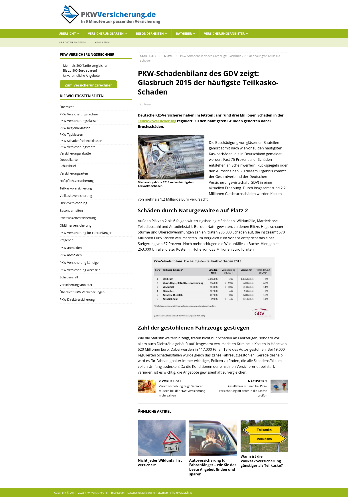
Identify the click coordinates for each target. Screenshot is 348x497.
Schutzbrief (68, 166)
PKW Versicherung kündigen (80, 262)
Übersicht (67, 33)
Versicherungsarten (106, 33)
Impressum (118, 493)
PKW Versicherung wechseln (80, 270)
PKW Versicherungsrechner (79, 114)
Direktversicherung (73, 203)
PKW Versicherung (96, 493)
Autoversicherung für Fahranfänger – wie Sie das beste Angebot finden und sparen (212, 467)
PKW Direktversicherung (77, 299)
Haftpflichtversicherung (77, 181)
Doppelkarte (69, 159)
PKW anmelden (71, 247)
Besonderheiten (150, 33)
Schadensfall (69, 277)
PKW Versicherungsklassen (79, 121)
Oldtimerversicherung (75, 225)
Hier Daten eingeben (72, 42)
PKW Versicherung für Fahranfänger (86, 233)
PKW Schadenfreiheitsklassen (81, 141)
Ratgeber (184, 33)
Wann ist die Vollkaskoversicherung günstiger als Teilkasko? (262, 461)
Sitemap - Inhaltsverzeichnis (175, 493)
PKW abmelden (71, 255)
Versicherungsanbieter (224, 33)
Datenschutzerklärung (141, 493)
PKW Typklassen (71, 134)
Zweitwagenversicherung (78, 218)
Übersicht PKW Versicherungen (82, 292)
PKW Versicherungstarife (77, 147)
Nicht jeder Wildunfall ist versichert (160, 462)
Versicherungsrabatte (75, 153)
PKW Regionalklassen (75, 128)
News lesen (102, 42)
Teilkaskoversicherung (157, 121)
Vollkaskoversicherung (76, 195)
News (148, 104)
